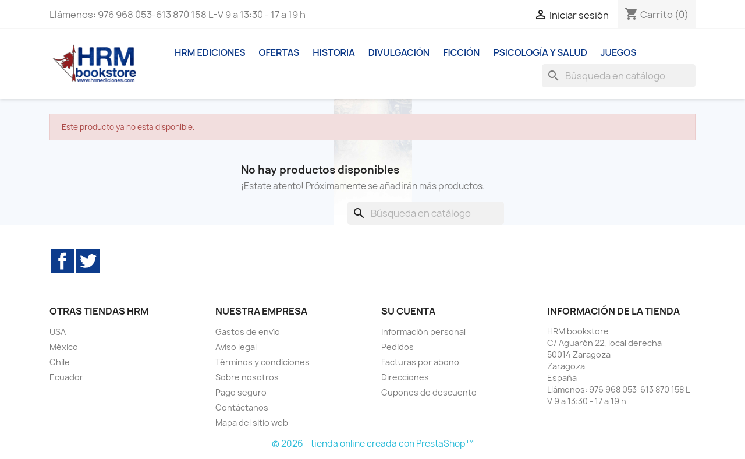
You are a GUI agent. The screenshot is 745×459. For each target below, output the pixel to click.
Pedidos (397, 346)
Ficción (461, 52)
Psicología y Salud (540, 52)
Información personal (423, 331)
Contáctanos (241, 407)
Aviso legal (236, 346)
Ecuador (66, 377)
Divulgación (399, 52)
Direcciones (405, 377)
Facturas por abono (420, 362)
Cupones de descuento (429, 392)
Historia (334, 52)
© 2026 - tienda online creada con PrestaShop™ (373, 443)
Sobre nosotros (247, 377)
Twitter (88, 261)
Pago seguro (241, 392)
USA (57, 331)
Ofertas (279, 52)
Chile (59, 362)
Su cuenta (408, 311)
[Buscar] (619, 75)
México (63, 346)
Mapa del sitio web (251, 422)
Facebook (62, 261)
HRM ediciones (210, 52)
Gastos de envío (247, 331)
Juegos (619, 52)
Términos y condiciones (262, 362)
